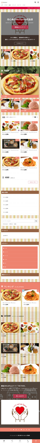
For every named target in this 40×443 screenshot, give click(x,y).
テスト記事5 (23, 110)
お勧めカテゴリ (12, 117)
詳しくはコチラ (20, 396)
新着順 (3, 117)
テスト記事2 (13, 61)
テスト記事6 (32, 61)
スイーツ (19, 5)
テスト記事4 (5, 152)
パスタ (23, 5)
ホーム (4, 441)
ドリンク (14, 5)
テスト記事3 (4, 110)
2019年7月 (5, 235)
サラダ (5, 5)
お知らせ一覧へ (33, 182)
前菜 (10, 5)
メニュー (20, 441)
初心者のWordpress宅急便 (24, 435)
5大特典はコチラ (20, 43)
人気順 (7, 117)
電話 (28, 441)
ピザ (2, 5)
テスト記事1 (24, 169)
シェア (12, 441)
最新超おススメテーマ (20, 27)
